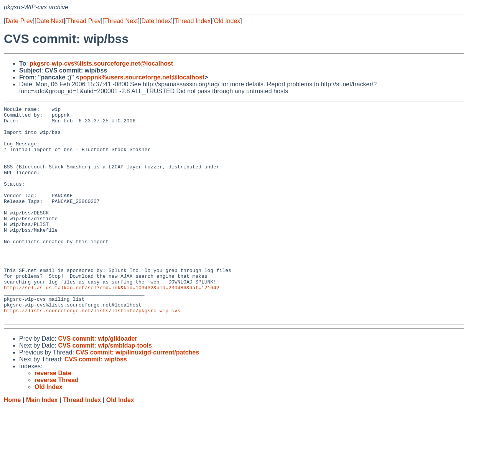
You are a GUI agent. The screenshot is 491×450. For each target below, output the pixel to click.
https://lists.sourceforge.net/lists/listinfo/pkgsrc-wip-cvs (92, 351)
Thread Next (121, 21)
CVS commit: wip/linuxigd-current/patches (137, 395)
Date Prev (19, 21)
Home (12, 442)
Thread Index (193, 21)
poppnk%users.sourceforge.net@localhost (141, 77)
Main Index (42, 442)
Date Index (156, 21)
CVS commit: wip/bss (95, 402)
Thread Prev (84, 21)
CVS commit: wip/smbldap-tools (105, 388)
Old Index (227, 21)
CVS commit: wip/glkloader (97, 381)
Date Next (49, 21)
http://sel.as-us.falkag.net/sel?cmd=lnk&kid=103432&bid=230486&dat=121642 (111, 324)
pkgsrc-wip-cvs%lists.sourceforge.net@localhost (101, 63)
